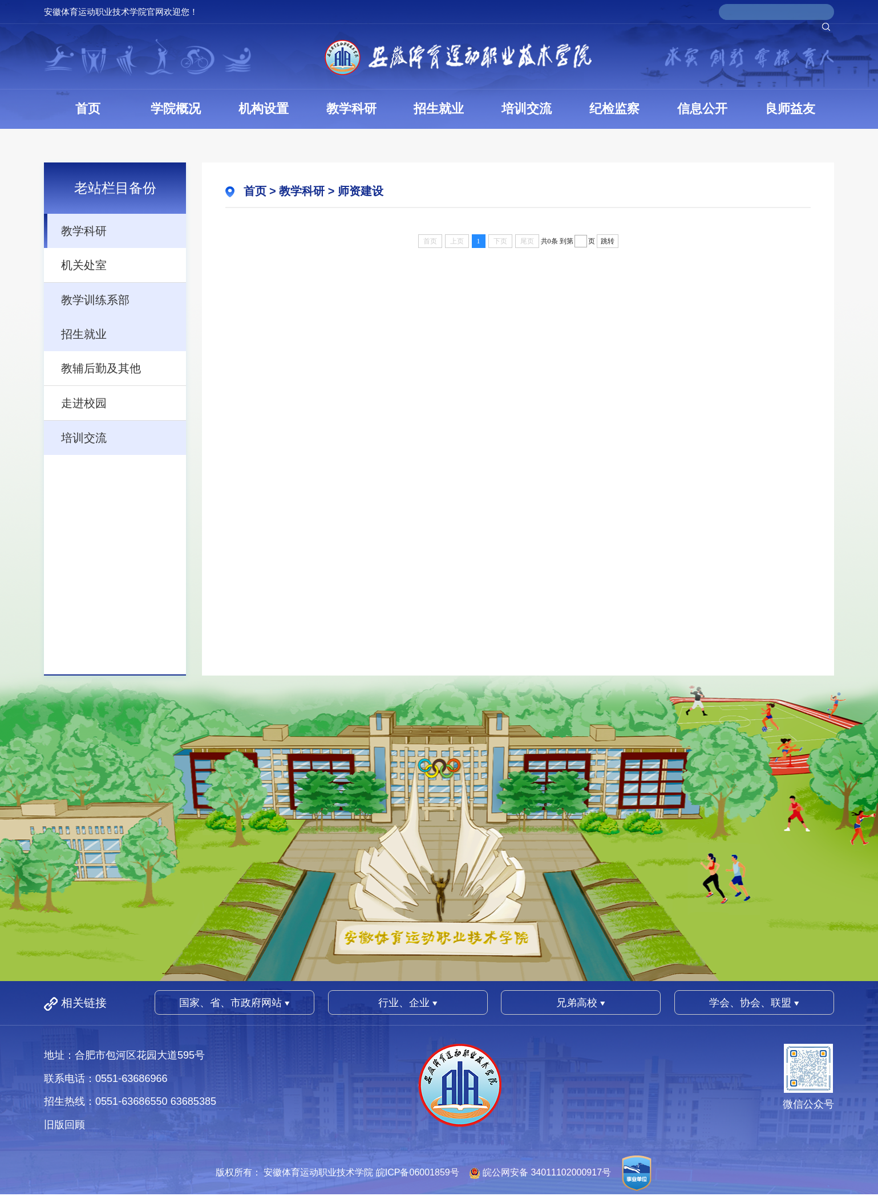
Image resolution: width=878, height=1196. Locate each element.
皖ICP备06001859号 (417, 1172)
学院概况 (176, 108)
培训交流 (526, 108)
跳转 (607, 241)
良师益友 (790, 108)
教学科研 (351, 108)
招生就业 (439, 108)
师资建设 (360, 191)
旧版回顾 (64, 1124)
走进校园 (84, 403)
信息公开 (702, 108)
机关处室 (84, 265)
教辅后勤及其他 (101, 368)
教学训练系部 (95, 300)
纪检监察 (614, 108)
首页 (87, 108)
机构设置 (263, 108)
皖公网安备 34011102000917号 (547, 1172)
